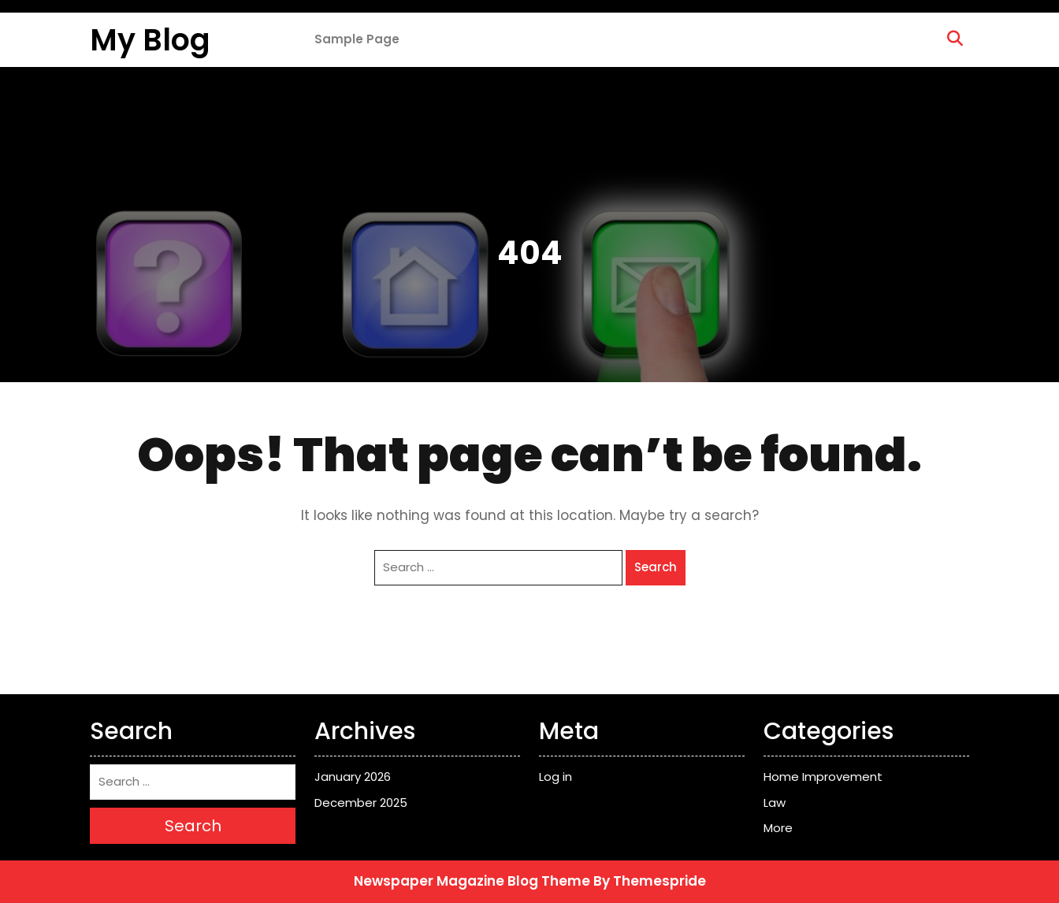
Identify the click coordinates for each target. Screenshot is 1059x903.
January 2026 (352, 776)
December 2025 (360, 802)
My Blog (150, 40)
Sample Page (356, 39)
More (778, 827)
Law (775, 802)
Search (655, 567)
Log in (555, 776)
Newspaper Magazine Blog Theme (472, 880)
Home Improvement (823, 776)
